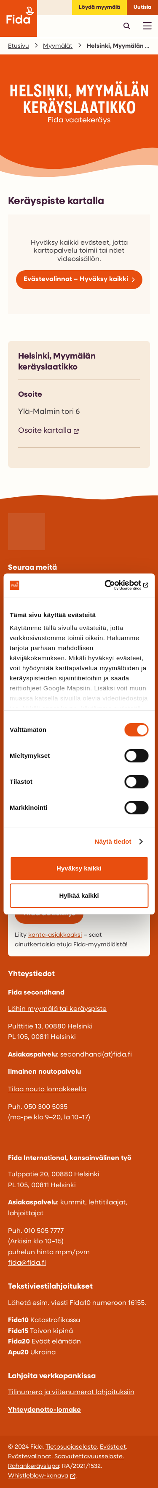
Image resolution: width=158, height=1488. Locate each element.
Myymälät (57, 46)
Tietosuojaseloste (71, 1447)
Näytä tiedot (113, 841)
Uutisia (142, 7)
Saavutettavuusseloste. (89, 1457)
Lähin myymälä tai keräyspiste (57, 1009)
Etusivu (18, 46)
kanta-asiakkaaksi (55, 935)
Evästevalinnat (29, 1457)
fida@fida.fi (27, 1263)
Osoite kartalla (45, 431)
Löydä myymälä (99, 7)
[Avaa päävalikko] (147, 26)
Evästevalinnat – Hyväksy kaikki (76, 279)
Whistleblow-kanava (38, 1476)
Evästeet (113, 1447)
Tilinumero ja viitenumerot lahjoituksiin (71, 1392)
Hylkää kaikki (79, 895)
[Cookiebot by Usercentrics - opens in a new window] (112, 585)
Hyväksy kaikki (79, 868)
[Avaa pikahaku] (126, 26)
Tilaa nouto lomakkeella (47, 1089)
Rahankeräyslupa (33, 1466)
